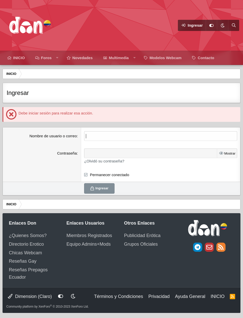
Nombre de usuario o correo (53, 136)
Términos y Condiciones (118, 296)
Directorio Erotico (26, 244)
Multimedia (119, 58)
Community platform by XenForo (47, 306)
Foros (46, 58)
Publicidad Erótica (142, 235)
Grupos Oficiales (141, 244)
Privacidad (159, 296)
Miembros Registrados (89, 235)
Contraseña (67, 153)
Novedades (82, 58)
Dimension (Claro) (30, 296)
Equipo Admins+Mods (88, 244)
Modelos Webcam (165, 58)
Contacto (206, 58)
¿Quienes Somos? (28, 235)
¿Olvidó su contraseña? (104, 161)
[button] (57, 58)
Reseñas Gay (22, 261)
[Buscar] (233, 25)
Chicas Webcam (25, 252)
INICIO (19, 58)
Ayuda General (190, 296)
